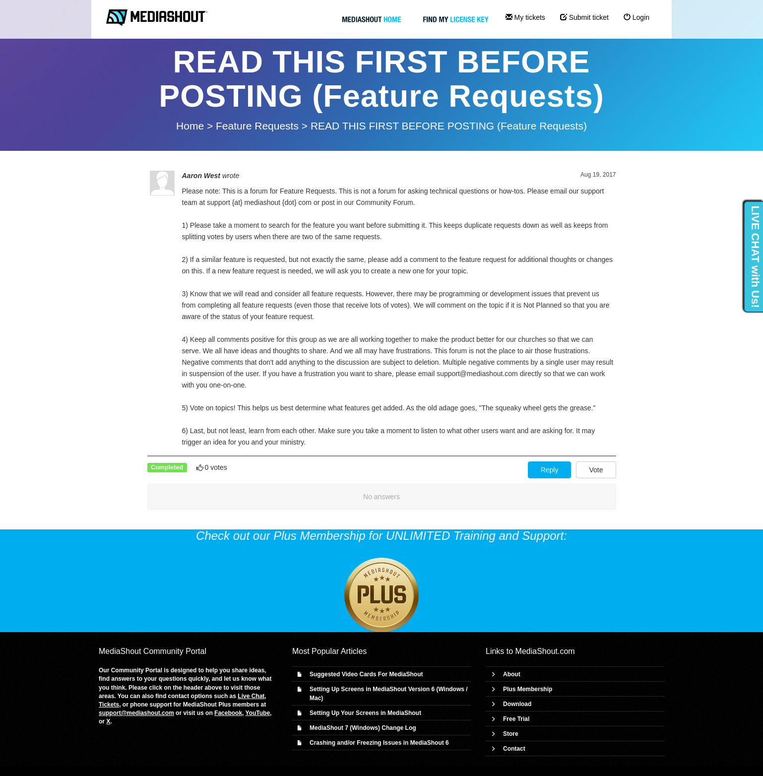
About (511, 674)
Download (517, 704)
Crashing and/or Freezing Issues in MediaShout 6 (379, 742)
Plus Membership (527, 689)
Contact (514, 748)
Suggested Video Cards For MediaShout (366, 674)
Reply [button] (550, 470)
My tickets (525, 17)
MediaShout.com (545, 651)
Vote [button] (596, 470)
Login (636, 17)
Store (510, 733)
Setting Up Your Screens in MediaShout (365, 713)
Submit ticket (584, 17)
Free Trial (516, 718)
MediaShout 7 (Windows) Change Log (363, 727)
